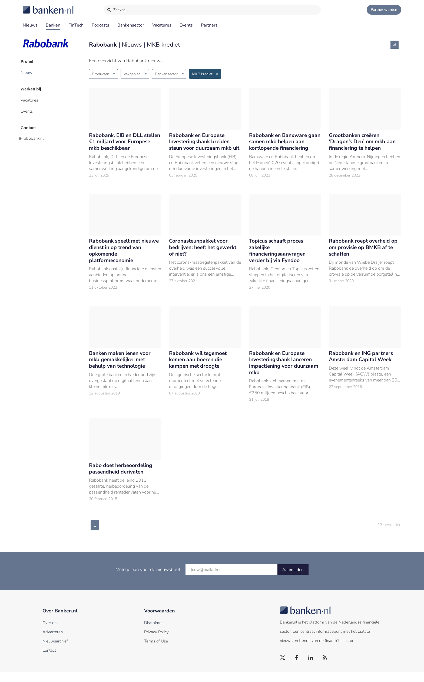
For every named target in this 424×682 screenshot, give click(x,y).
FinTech (76, 25)
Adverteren (52, 642)
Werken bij (33, 87)
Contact (30, 123)
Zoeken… (117, 8)
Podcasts (100, 25)
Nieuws (30, 25)
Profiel (29, 61)
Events (186, 25)
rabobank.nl (33, 133)
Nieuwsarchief (55, 651)
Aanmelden (293, 580)
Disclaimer (153, 633)
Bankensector (130, 25)
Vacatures (161, 25)
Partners (209, 25)
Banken (53, 25)
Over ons (50, 633)
